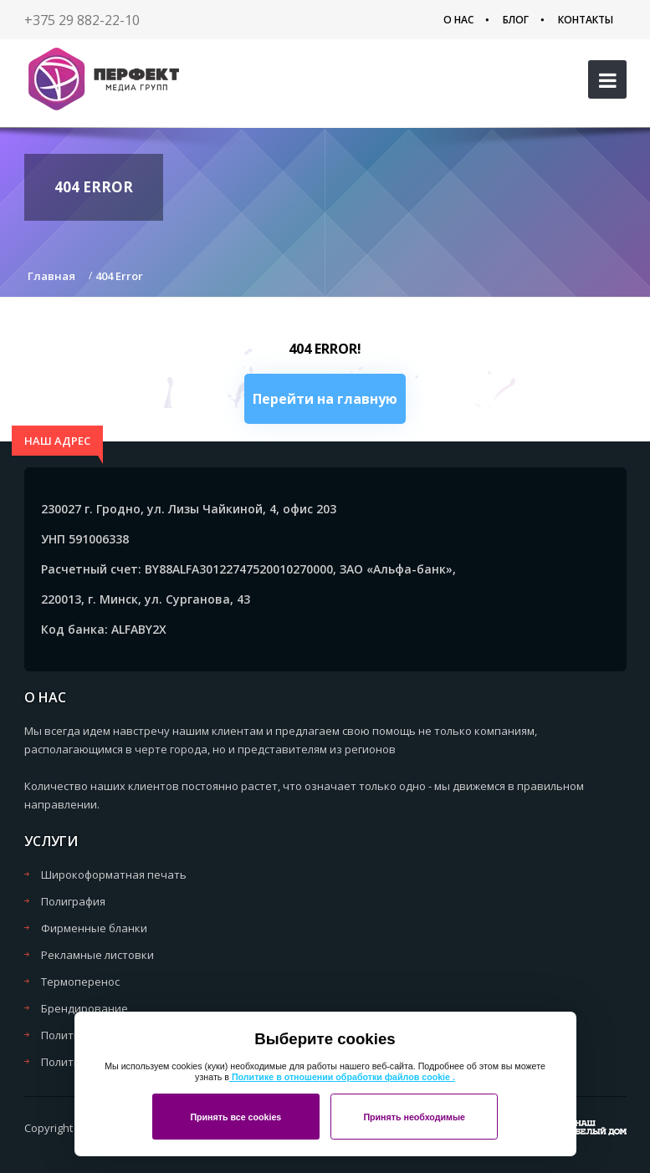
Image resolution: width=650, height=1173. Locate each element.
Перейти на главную (325, 399)
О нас (458, 20)
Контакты (585, 20)
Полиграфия (73, 901)
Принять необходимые (414, 1117)
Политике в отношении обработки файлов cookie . (342, 1077)
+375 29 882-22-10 (82, 20)
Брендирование (84, 1008)
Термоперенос (80, 981)
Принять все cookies (235, 1117)
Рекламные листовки (97, 954)
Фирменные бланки (94, 928)
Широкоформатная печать (114, 874)
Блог (516, 20)
